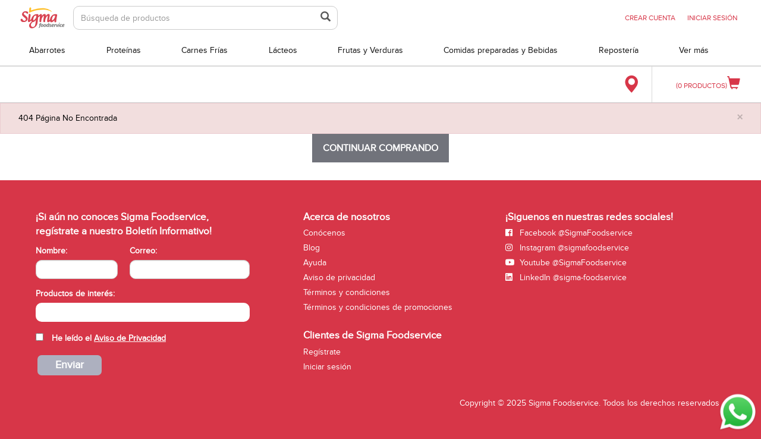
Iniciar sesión (327, 367)
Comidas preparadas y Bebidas (501, 50)
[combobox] (143, 312)
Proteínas (123, 50)
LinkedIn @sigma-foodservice (566, 277)
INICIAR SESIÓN (712, 18)
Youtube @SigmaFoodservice (566, 263)
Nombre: (51, 251)
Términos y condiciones (346, 292)
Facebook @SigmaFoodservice (569, 233)
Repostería (619, 50)
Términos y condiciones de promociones (377, 307)
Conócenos (324, 233)
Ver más (694, 50)
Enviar (69, 365)
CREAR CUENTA (650, 18)
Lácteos (283, 50)
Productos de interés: (75, 294)
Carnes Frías (204, 50)
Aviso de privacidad (339, 277)
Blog (311, 248)
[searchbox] (42, 311)
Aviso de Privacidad (130, 338)
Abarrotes (47, 50)
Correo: (143, 251)
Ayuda (314, 263)
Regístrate (322, 352)
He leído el (109, 338)
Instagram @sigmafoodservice (567, 248)
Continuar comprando (380, 148)
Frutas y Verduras (370, 50)
